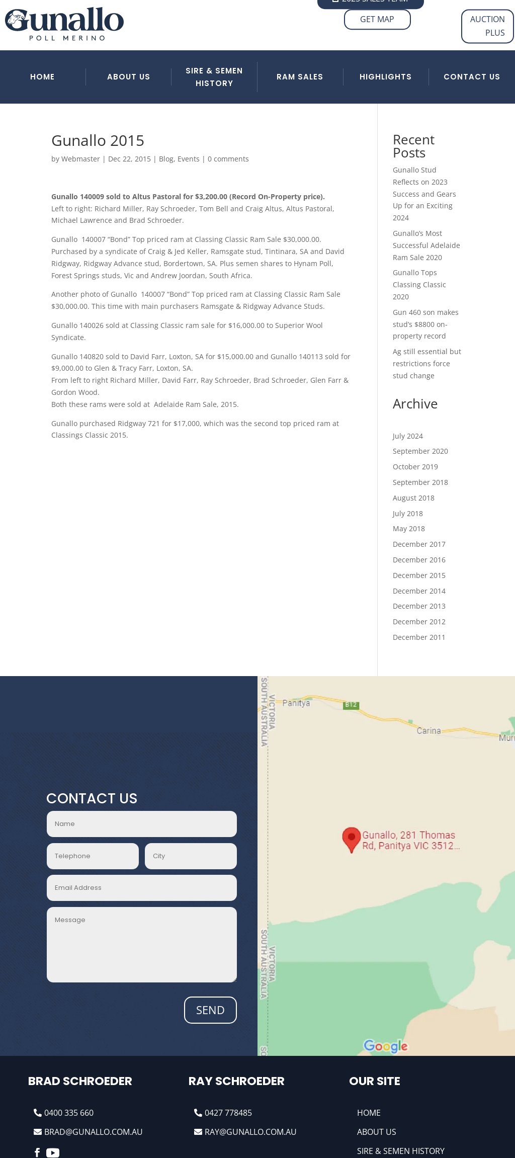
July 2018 (408, 513)
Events (189, 158)
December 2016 (419, 559)
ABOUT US (128, 76)
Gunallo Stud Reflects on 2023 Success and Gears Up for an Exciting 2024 (424, 193)
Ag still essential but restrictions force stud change (427, 363)
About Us (376, 1131)
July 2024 (408, 436)
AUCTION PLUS (487, 26)
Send (210, 1009)
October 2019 (415, 466)
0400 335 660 (69, 1112)
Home (369, 1112)
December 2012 (419, 621)
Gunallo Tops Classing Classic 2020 (419, 284)
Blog (166, 158)
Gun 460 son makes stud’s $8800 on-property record (426, 324)
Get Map (377, 19)
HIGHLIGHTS (386, 76)
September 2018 (420, 482)
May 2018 (409, 528)
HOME (42, 76)
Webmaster (80, 158)
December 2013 (419, 606)
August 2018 (414, 498)
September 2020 (420, 451)
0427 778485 (228, 1112)
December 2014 (419, 591)
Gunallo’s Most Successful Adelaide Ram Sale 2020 (426, 245)
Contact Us (472, 76)
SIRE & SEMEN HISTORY (214, 77)
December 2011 (419, 637)
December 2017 (419, 544)
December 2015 (419, 575)
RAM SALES (300, 76)
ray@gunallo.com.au (251, 1131)
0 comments (228, 158)
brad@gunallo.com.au (93, 1131)
